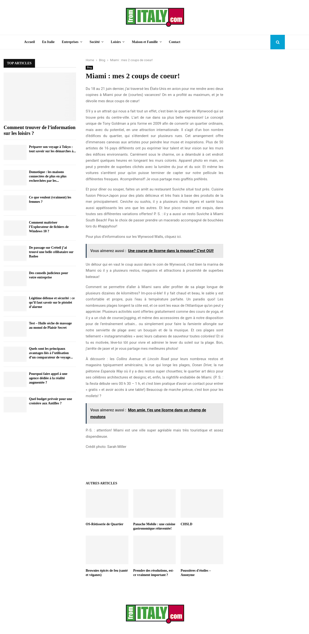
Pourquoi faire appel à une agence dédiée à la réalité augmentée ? (48, 378)
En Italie (48, 42)
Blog (89, 67)
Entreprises (70, 42)
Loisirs (116, 42)
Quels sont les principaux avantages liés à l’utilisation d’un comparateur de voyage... (51, 353)
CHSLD (186, 524)
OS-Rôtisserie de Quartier (104, 524)
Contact (174, 42)
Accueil (29, 42)
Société (95, 42)
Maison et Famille (145, 42)
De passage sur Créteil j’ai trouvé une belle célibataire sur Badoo (51, 252)
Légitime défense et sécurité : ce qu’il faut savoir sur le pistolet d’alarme (52, 302)
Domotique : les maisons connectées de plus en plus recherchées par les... (48, 176)
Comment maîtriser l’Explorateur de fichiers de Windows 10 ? (49, 227)
